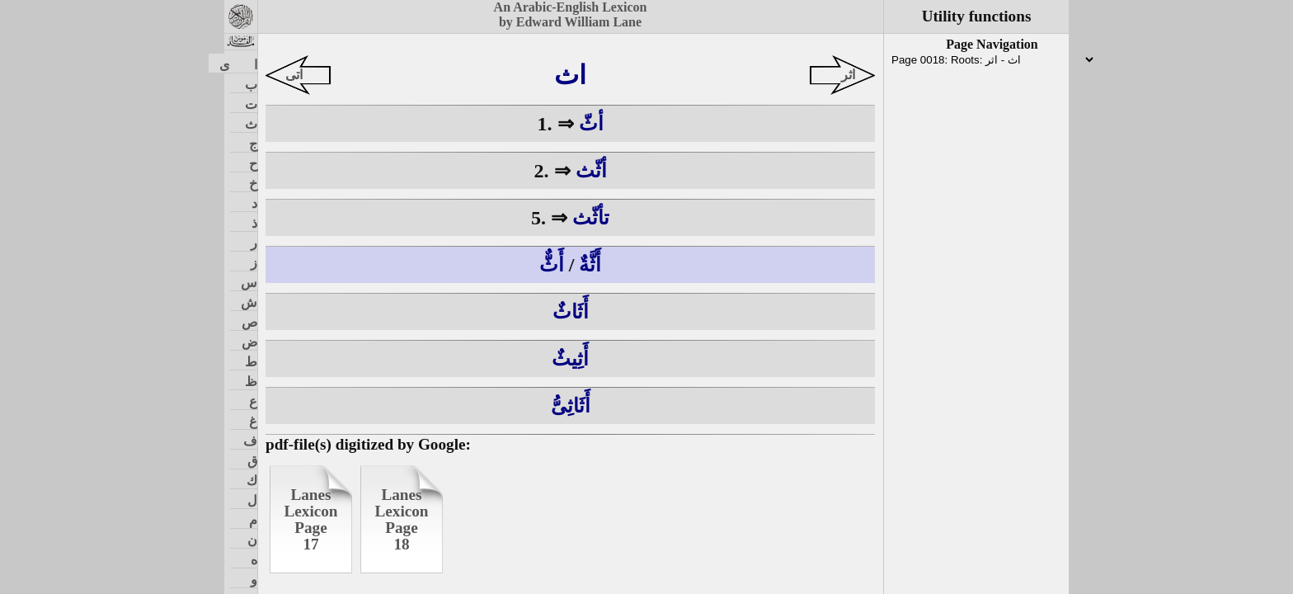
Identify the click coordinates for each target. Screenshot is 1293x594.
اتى (294, 75)
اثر (848, 75)
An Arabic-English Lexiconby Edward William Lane (570, 14)
